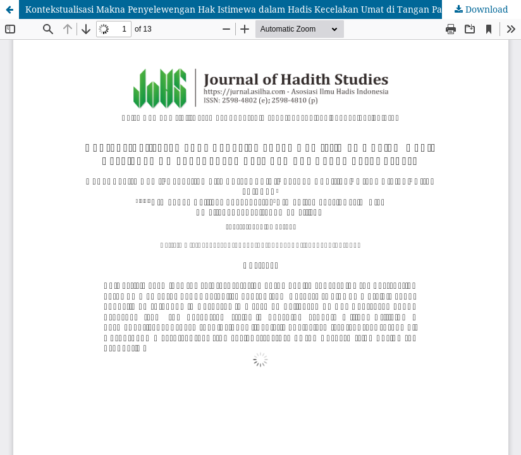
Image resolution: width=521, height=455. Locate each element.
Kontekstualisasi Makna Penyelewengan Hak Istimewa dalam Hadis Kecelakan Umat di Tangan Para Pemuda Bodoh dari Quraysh (273, 9)
